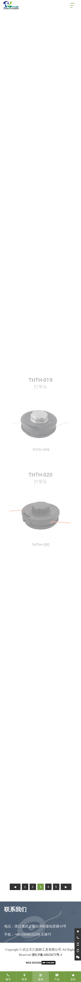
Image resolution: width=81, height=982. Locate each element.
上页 (15, 887)
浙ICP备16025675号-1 (47, 954)
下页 (66, 887)
